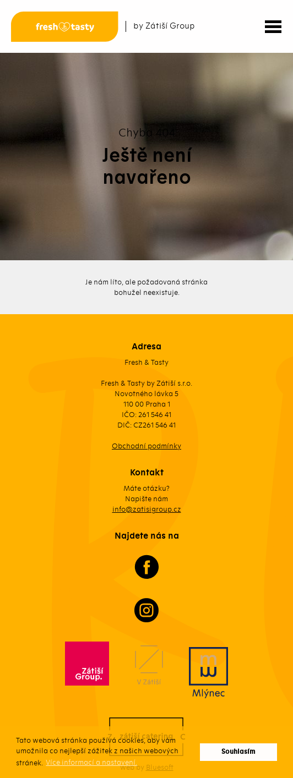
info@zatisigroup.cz (146, 509)
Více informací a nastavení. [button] (91, 762)
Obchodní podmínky (146, 446)
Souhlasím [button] (238, 752)
